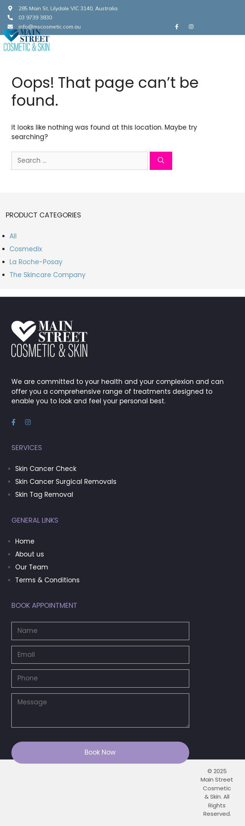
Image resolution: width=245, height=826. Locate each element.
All (13, 236)
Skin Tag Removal (44, 494)
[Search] (161, 161)
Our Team (31, 567)
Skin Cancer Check (45, 468)
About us (29, 554)
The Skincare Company (47, 274)
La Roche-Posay (36, 261)
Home (25, 541)
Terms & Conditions (47, 580)
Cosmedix (25, 249)
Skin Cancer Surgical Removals (65, 481)
